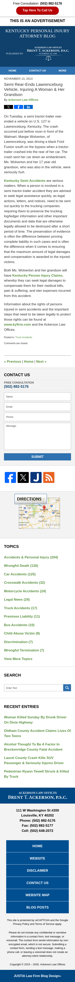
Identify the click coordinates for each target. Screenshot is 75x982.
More (62, 70)
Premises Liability (22, 616)
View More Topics (18, 659)
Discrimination (18, 642)
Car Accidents (20, 574)
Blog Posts (37, 907)
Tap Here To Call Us (37, 10)
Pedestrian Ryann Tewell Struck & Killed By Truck (36, 774)
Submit (37, 456)
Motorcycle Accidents (25, 591)
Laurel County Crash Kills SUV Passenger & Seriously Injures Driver (34, 760)
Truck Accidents (23, 337)
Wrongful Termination (24, 650)
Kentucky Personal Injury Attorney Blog (37, 54)
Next (41, 361)
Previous (12, 361)
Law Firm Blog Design (37, 976)
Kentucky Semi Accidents (25, 181)
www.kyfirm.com (18, 324)
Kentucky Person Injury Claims (37, 275)
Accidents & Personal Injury (31, 557)
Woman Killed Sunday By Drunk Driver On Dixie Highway (35, 719)
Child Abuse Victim (22, 633)
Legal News (17, 599)
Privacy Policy (21, 923)
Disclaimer (37, 870)
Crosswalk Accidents (24, 583)
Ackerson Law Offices (52, 964)
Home (12, 70)
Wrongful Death (21, 566)
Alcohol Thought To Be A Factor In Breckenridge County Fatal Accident (33, 746)
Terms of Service (44, 923)
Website (37, 858)
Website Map (38, 895)
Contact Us (37, 70)
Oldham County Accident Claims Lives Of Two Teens (37, 733)
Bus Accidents (19, 625)
